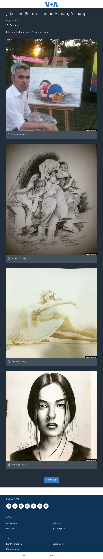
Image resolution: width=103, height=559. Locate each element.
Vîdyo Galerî (58, 544)
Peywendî (10, 529)
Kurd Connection (14, 544)
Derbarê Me (11, 524)
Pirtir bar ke (51, 480)
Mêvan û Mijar (13, 549)
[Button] (12, 25)
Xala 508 (57, 524)
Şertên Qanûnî (59, 529)
